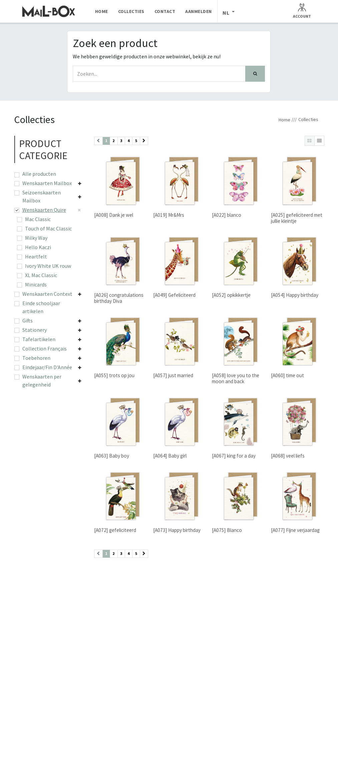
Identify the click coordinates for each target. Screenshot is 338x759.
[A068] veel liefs (287, 456)
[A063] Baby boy (111, 456)
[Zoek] (255, 74)
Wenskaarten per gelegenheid (41, 380)
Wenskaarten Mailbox (47, 183)
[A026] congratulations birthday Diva (118, 298)
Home (284, 120)
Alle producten (39, 173)
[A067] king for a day (234, 456)
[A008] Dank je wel (113, 215)
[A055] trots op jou (114, 375)
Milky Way (36, 237)
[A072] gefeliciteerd (115, 530)
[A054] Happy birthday (294, 295)
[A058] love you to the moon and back (235, 378)
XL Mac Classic (41, 275)
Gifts (27, 320)
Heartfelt (36, 256)
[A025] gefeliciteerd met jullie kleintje (296, 218)
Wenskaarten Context (47, 293)
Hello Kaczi (38, 247)
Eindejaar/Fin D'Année (47, 367)
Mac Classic (38, 219)
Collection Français (44, 348)
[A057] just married (173, 375)
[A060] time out (287, 375)
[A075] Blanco (227, 530)
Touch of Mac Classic (48, 228)
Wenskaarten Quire (44, 209)
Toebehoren (36, 357)
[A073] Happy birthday (176, 530)
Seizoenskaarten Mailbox (41, 196)
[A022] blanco (226, 215)
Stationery (34, 329)
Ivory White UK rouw (48, 265)
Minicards (36, 284)
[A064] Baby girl (169, 456)
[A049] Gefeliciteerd (174, 295)
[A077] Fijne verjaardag (295, 530)
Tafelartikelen (38, 339)
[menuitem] (101, 11)
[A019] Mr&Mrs (168, 215)
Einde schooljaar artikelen (41, 307)
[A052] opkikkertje (231, 295)
